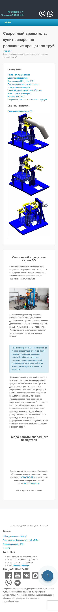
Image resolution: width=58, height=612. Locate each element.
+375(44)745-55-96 (27, 477)
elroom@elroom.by (31, 483)
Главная (6, 51)
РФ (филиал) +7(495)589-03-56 (12, 15)
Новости (6, 548)
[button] (25, 307)
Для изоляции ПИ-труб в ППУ (20, 81)
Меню (8, 22)
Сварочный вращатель (18, 78)
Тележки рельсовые (16, 96)
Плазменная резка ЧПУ (13, 544)
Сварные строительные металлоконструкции (27, 100)
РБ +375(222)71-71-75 (16, 12)
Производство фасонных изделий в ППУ (20, 540)
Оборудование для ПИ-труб (15, 536)
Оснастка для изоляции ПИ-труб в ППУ (25, 90)
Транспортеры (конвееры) (19, 93)
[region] (29, 298)
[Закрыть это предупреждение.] (46, 348)
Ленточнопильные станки (19, 75)
